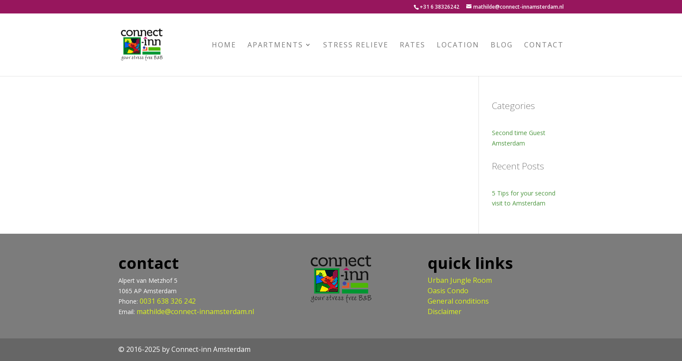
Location (458, 46)
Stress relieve (355, 46)
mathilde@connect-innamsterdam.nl (195, 311)
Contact (544, 46)
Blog (502, 46)
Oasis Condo (448, 290)
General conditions (458, 301)
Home (224, 46)
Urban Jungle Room (460, 280)
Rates (412, 46)
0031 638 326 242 (168, 301)
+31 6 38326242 (439, 6)
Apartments (275, 46)
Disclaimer (444, 311)
